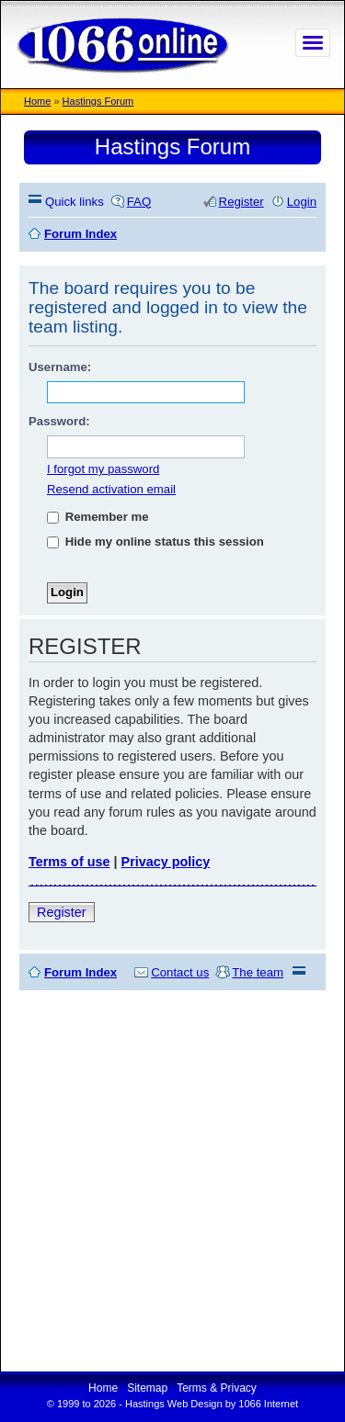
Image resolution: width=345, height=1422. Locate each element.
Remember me (98, 517)
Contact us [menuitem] (180, 972)
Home (37, 101)
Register (61, 912)
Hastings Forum (98, 101)
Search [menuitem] (309, 234)
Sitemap (147, 1388)
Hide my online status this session (155, 541)
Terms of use (69, 861)
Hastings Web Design (174, 1403)
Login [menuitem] (301, 202)
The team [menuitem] (257, 972)
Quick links (74, 202)
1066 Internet (268, 1403)
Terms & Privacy (217, 1388)
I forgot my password (103, 469)
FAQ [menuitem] (139, 202)
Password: (59, 421)
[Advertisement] (172, 1181)
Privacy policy (166, 861)
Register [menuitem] (241, 202)
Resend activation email (111, 489)
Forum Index (80, 972)
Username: (60, 367)
